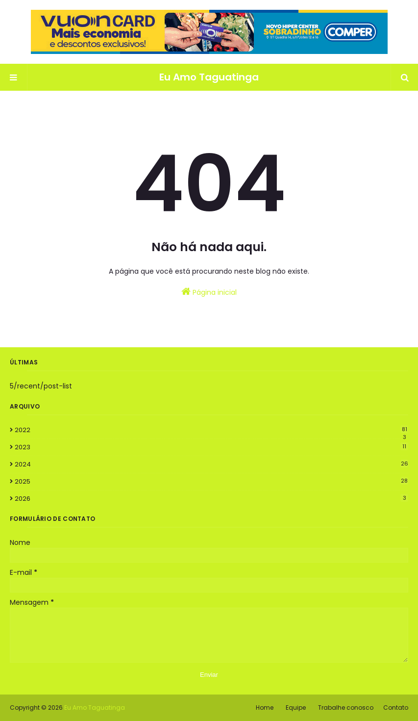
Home (264, 707)
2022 (211, 430)
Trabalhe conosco (345, 707)
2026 (211, 498)
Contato (395, 707)
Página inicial (209, 291)
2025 (211, 481)
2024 (211, 464)
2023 (211, 447)
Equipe (296, 707)
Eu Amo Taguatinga (209, 77)
